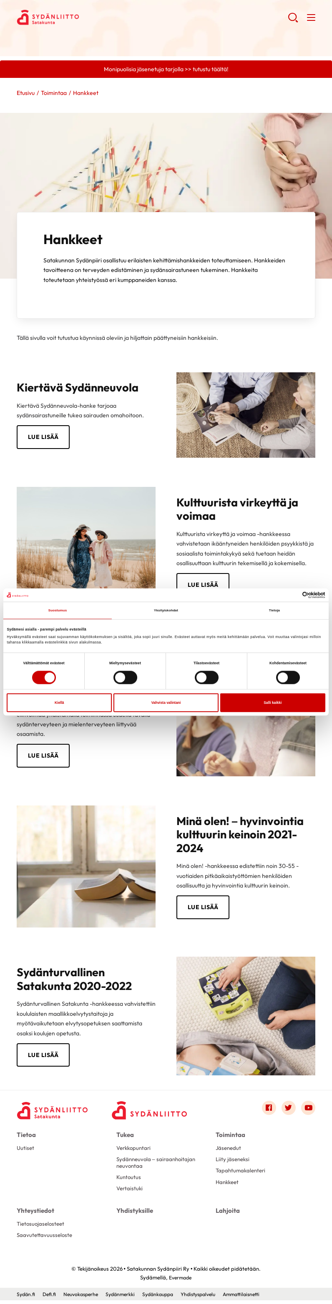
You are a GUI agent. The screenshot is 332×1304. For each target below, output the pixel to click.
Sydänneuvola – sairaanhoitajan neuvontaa (158, 1165)
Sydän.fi (27, 1297)
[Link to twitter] (287, 1110)
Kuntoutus (129, 1180)
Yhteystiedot (34, 1213)
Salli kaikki (273, 703)
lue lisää (203, 585)
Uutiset (26, 1149)
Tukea (124, 1136)
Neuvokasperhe (85, 1297)
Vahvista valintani (166, 703)
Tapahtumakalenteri (242, 1173)
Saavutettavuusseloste (46, 1238)
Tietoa (26, 1136)
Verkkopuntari (135, 1149)
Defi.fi (51, 1297)
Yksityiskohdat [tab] (166, 610)
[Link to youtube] (307, 1110)
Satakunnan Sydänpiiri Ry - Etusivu (83, 17)
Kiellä (59, 703)
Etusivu (26, 93)
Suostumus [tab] (58, 610)
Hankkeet (228, 1185)
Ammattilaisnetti (259, 1297)
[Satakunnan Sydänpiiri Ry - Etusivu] (54, 1112)
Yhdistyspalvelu (211, 1297)
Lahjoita (227, 1213)
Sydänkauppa (168, 1297)
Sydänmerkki (127, 1297)
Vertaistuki (130, 1192)
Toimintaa (54, 93)
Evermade (180, 1281)
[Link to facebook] (266, 1110)
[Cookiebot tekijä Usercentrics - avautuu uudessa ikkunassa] (288, 594)
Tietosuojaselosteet (42, 1226)
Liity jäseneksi (234, 1161)
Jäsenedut (229, 1149)
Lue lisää (43, 437)
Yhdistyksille (133, 1213)
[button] (292, 21)
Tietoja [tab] (274, 610)
